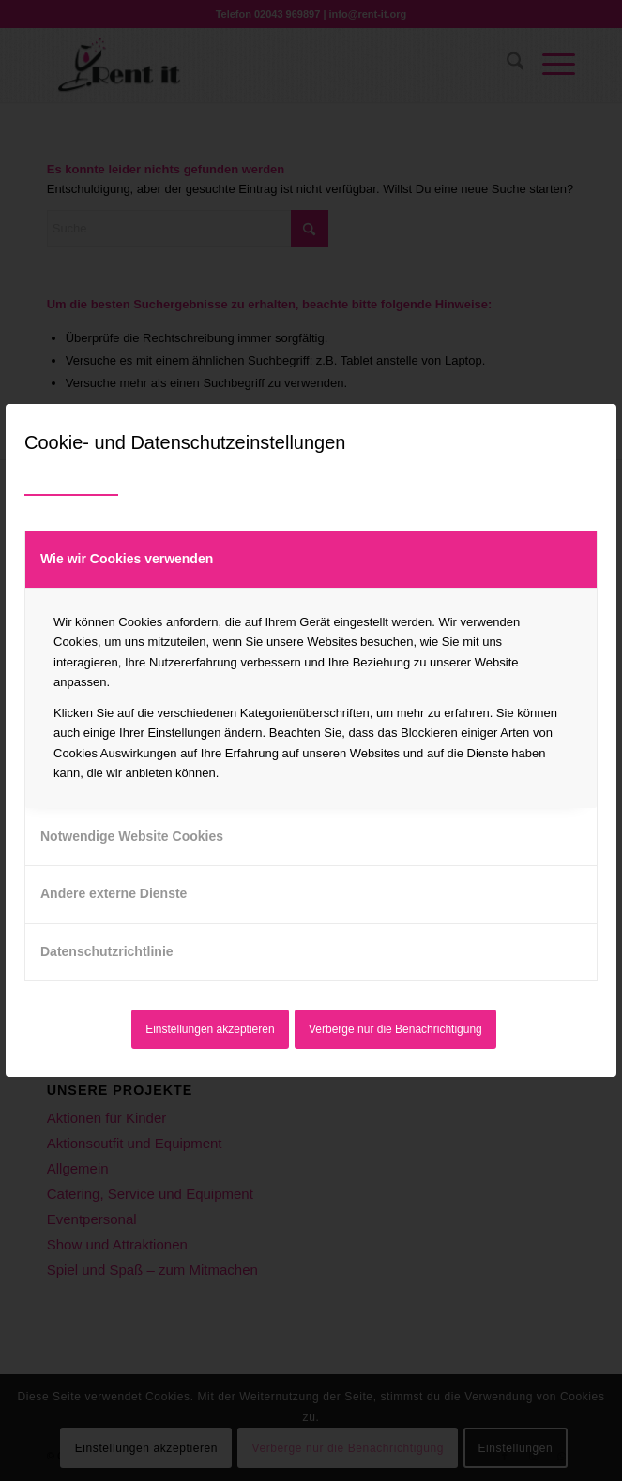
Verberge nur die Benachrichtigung (395, 1029)
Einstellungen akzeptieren (209, 1029)
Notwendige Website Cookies (131, 836)
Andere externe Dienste (113, 893)
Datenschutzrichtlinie (107, 951)
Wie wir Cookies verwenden (126, 558)
